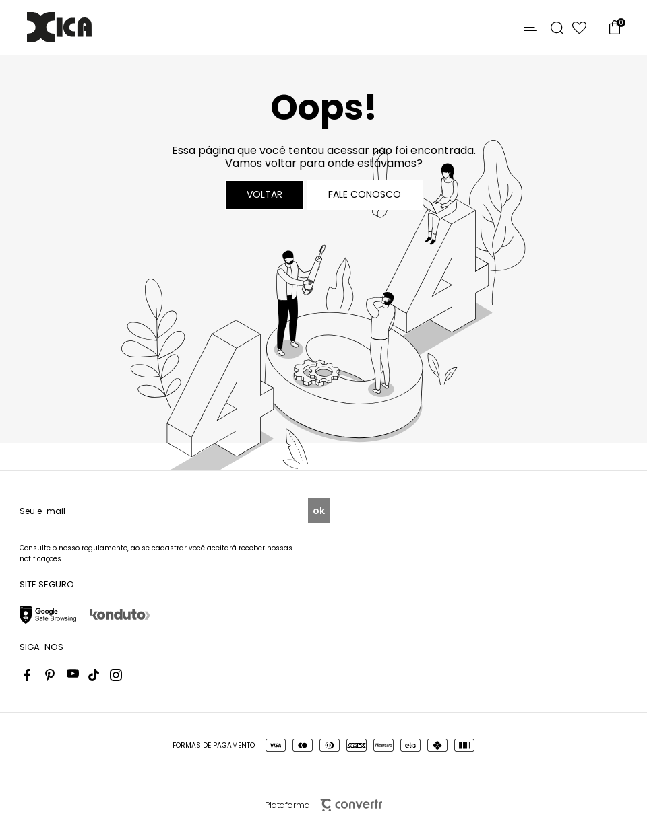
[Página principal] (59, 27)
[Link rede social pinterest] (51, 675)
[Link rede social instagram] (116, 675)
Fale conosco (364, 194)
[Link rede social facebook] (30, 675)
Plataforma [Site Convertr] (323, 805)
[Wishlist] (579, 27)
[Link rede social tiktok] (94, 675)
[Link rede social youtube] (73, 675)
